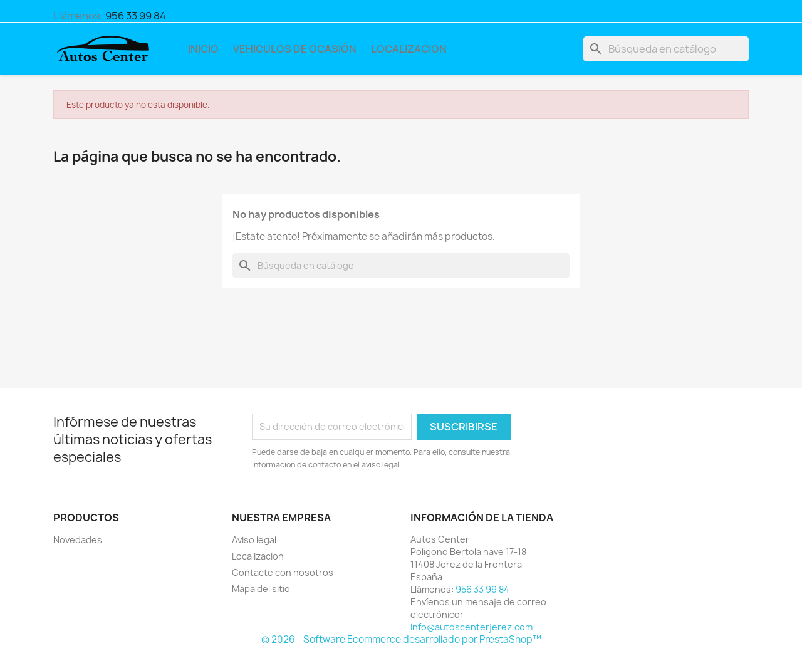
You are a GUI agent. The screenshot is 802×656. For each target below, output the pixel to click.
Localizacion (409, 49)
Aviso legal (254, 540)
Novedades (77, 540)
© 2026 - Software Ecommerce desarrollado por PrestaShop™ (401, 639)
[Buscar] (666, 48)
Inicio (203, 49)
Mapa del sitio (261, 589)
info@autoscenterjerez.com (471, 627)
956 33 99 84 (135, 16)
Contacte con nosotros (282, 572)
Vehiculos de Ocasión (295, 49)
